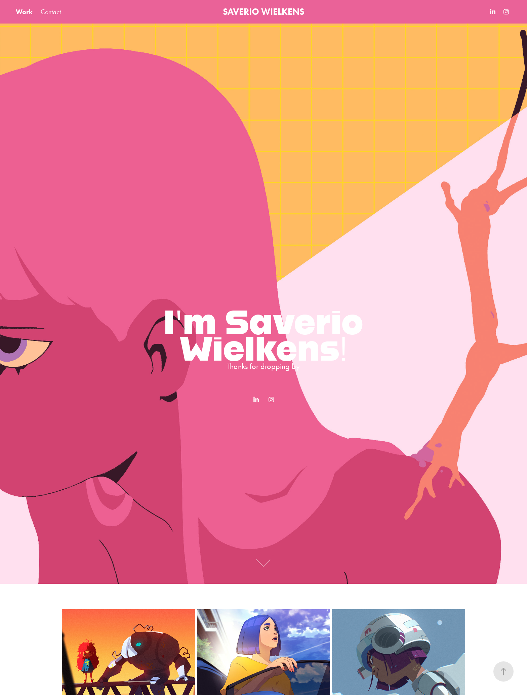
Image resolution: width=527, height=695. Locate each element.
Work (24, 12)
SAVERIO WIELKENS (264, 11)
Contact (51, 12)
